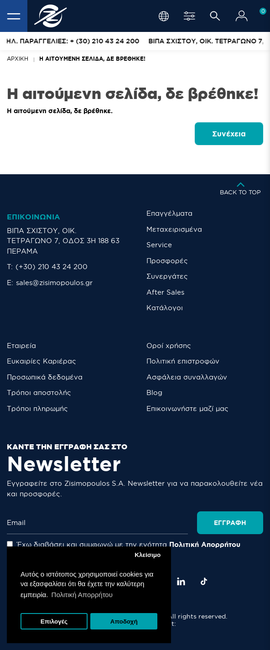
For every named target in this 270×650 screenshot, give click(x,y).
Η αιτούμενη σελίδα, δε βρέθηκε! (92, 59)
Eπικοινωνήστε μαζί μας (187, 408)
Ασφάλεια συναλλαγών (186, 377)
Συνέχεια (229, 134)
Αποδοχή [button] (124, 621)
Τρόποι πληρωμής (37, 408)
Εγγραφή (230, 522)
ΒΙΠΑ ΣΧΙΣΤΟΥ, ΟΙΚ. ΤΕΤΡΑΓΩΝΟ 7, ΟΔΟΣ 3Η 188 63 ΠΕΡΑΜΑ (63, 241)
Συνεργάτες (167, 276)
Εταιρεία (21, 345)
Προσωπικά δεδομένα (45, 377)
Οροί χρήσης (168, 345)
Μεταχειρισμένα (174, 229)
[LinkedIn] (181, 581)
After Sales (165, 292)
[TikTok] (203, 581)
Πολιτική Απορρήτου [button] (82, 594)
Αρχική (17, 59)
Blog (154, 392)
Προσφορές (167, 261)
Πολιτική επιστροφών (182, 361)
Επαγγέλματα (169, 213)
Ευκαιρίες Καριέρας (41, 361)
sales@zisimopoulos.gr (54, 282)
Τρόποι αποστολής (39, 392)
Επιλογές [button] (54, 621)
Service (159, 245)
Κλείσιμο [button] (148, 554)
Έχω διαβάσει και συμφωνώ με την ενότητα (123, 544)
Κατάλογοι (164, 308)
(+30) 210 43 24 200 (52, 266)
